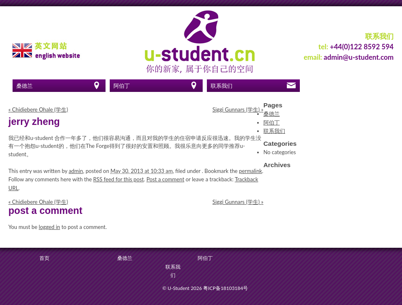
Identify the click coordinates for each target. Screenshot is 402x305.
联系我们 (221, 85)
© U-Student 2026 (182, 288)
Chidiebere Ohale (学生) (38, 109)
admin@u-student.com (359, 57)
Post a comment (165, 179)
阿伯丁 (121, 85)
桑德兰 (24, 85)
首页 (44, 258)
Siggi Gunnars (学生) (237, 109)
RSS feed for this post (118, 179)
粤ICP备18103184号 (225, 288)
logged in (49, 227)
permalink (250, 171)
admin (76, 171)
